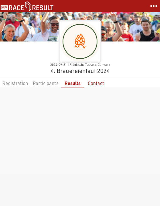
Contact (96, 83)
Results (73, 83)
